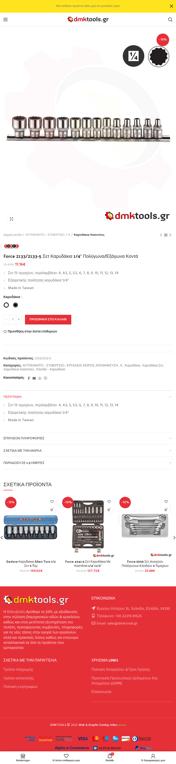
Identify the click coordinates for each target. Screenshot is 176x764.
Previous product (161, 235)
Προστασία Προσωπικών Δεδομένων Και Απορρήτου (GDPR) (124, 681)
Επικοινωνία (101, 692)
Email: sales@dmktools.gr (117, 624)
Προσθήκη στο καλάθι (48, 319)
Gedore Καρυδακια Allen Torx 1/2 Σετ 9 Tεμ (31, 564)
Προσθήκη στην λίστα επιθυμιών (32, 331)
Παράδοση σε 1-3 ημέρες (23, 463)
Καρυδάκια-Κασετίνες (89, 235)
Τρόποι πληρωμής (18, 670)
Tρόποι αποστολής (18, 679)
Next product (170, 235)
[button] (52, 510)
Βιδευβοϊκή (16, 612)
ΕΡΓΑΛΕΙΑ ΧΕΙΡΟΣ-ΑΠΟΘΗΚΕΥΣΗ (92, 366)
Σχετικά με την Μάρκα (22, 450)
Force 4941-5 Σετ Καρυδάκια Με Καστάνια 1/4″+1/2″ (87, 564)
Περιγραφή (12, 397)
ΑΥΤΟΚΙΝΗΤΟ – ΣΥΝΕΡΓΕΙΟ (44, 235)
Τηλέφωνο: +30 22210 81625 (119, 616)
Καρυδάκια (12, 297)
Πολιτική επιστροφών (20, 687)
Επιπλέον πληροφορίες (23, 438)
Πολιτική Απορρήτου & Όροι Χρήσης (120, 670)
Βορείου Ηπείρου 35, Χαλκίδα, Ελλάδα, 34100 (133, 609)
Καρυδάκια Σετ (152, 366)
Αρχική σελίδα (12, 235)
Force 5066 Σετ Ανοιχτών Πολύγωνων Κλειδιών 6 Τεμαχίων (145, 564)
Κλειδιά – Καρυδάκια (50, 370)
